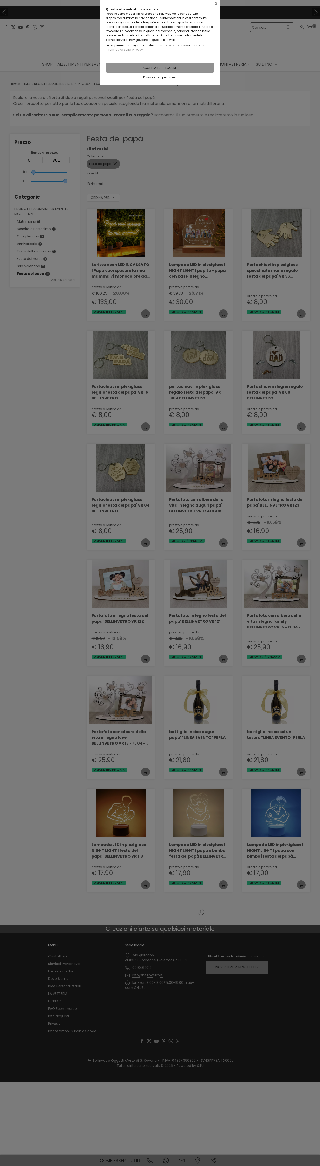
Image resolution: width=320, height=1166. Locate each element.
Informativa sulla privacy (124, 50)
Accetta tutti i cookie (160, 68)
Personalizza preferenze (160, 77)
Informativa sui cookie (171, 45)
